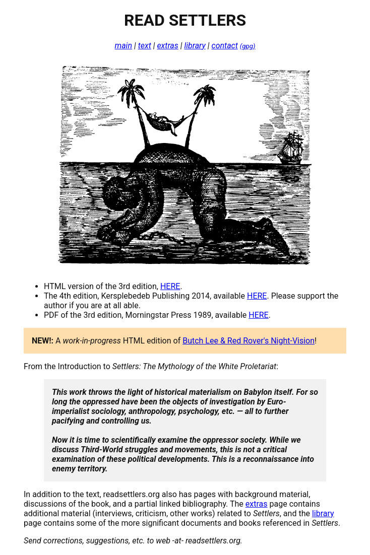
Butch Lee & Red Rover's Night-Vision (248, 340)
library (194, 45)
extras (167, 45)
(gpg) (248, 46)
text (144, 45)
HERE (170, 286)
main (123, 45)
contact (225, 45)
